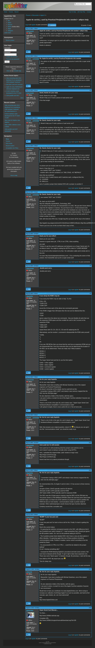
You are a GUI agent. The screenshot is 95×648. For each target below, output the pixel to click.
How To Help (72, 12)
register (33, 24)
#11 (90, 415)
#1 (90, 28)
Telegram (10, 30)
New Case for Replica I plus (12, 120)
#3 (90, 90)
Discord (10, 24)
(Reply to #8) (42, 293)
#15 (90, 569)
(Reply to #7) (43, 266)
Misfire (9, 26)
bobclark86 (8, 131)
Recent (16, 12)
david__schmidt (32, 59)
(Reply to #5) (42, 192)
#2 (90, 56)
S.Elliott (7, 126)
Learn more (7, 32)
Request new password (12, 59)
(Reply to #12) (42, 470)
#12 (90, 442)
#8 (90, 266)
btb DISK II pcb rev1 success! (14, 84)
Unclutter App (17, 71)
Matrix (9, 22)
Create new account (11, 56)
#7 (90, 233)
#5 (90, 146)
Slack (9, 28)
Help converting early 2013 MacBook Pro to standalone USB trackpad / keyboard (14, 80)
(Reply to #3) (42, 118)
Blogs (7, 139)
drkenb (29, 572)
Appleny (7, 122)
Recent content (10, 40)
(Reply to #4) (42, 146)
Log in (27, 24)
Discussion (35, 15)
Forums (11, 12)
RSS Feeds (9, 143)
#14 (90, 514)
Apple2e (29, 296)
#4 (90, 118)
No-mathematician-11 (11, 111)
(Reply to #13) (42, 514)
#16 (90, 608)
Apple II (42, 15)
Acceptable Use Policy (12, 148)
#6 (90, 192)
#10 (90, 377)
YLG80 (7, 117)
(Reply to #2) (42, 90)
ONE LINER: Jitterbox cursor (13, 124)
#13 (90, 470)
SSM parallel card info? (12, 95)
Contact (89, 12)
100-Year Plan (81, 12)
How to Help (13, 175)
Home (5, 12)
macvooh (30, 31)
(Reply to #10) (42, 415)
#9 (90, 293)
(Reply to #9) (42, 377)
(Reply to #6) (43, 233)
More (22, 98)
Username (7, 48)
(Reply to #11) (43, 442)
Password (7, 52)
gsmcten (29, 610)
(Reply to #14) (44, 569)
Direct (8, 71)
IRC (9, 20)
